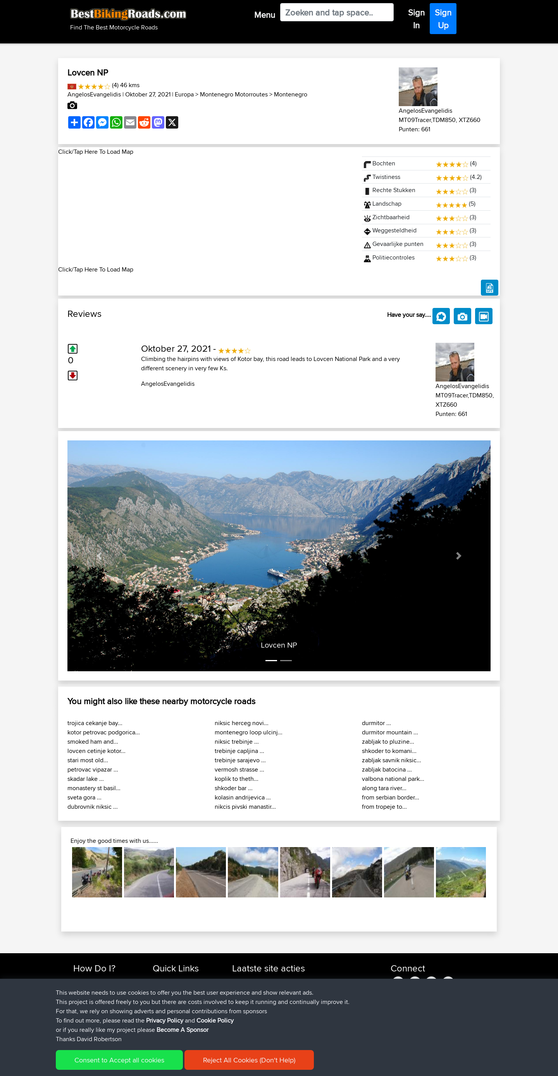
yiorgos (242, 1018)
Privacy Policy (177, 1065)
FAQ (78, 1027)
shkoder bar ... (234, 788)
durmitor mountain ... (390, 732)
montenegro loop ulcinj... (248, 732)
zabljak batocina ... (387, 769)
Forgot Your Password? (103, 1009)
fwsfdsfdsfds (248, 981)
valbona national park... (393, 778)
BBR (317, 981)
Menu (264, 15)
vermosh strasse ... (239, 769)
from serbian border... (390, 797)
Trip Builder (167, 999)
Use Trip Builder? (94, 990)
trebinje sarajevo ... (240, 760)
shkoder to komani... (389, 750)
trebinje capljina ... (239, 750)
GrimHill (242, 1027)
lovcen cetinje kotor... (96, 750)
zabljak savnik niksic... (391, 760)
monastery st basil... (94, 788)
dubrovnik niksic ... (92, 806)
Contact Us (167, 1018)
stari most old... (87, 760)
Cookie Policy (215, 1065)
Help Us (163, 1027)
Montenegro (290, 94)
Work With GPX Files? (100, 999)
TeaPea (242, 990)
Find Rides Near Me (98, 981)
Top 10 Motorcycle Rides (183, 981)
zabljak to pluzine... (388, 741)
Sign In (416, 18)
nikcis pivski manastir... (245, 806)
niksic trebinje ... (237, 741)
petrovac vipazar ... (92, 769)
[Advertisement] (205, 210)
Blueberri (244, 1009)
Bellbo (241, 999)
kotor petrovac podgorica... (103, 732)
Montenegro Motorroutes (234, 94)
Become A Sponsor (97, 1018)
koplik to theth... (236, 778)
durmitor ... (376, 722)
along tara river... (384, 788)
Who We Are (168, 1009)
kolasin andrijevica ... (243, 797)
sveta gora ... (84, 797)
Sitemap (145, 1065)
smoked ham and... (92, 741)
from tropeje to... (384, 806)
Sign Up (443, 18)
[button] (99, 555)
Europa (184, 94)
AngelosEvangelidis (94, 94)
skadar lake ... (85, 778)
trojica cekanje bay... (94, 722)
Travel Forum (169, 990)
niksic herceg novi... (242, 722)
